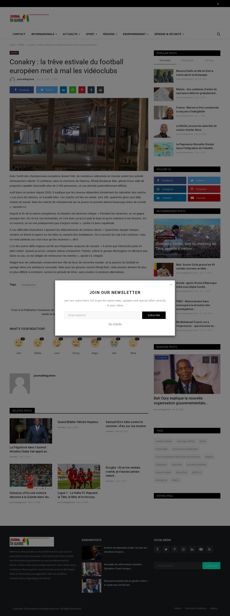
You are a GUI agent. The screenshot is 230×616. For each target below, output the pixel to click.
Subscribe (154, 315)
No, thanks (115, 324)
